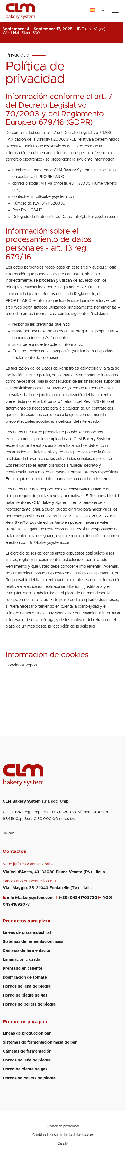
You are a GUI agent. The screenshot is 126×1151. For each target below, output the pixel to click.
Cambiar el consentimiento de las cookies (63, 1134)
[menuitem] (96, 10)
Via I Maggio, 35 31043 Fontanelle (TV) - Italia (47, 888)
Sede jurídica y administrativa (28, 864)
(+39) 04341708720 (78, 898)
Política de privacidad (63, 1126)
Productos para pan (25, 1021)
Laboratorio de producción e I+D (31, 881)
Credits (63, 1143)
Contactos (14, 851)
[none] (96, 10)
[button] (114, 11)
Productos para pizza (26, 921)
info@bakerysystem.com (30, 898)
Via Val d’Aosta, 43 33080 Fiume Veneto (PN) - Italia (54, 872)
